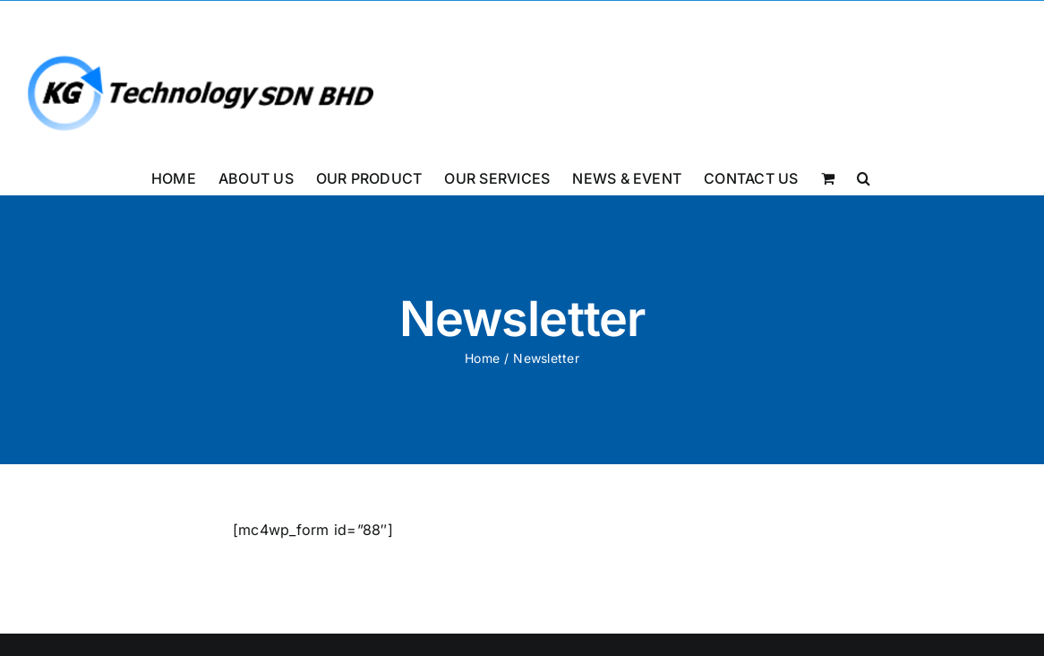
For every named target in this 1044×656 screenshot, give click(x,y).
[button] (863, 176)
